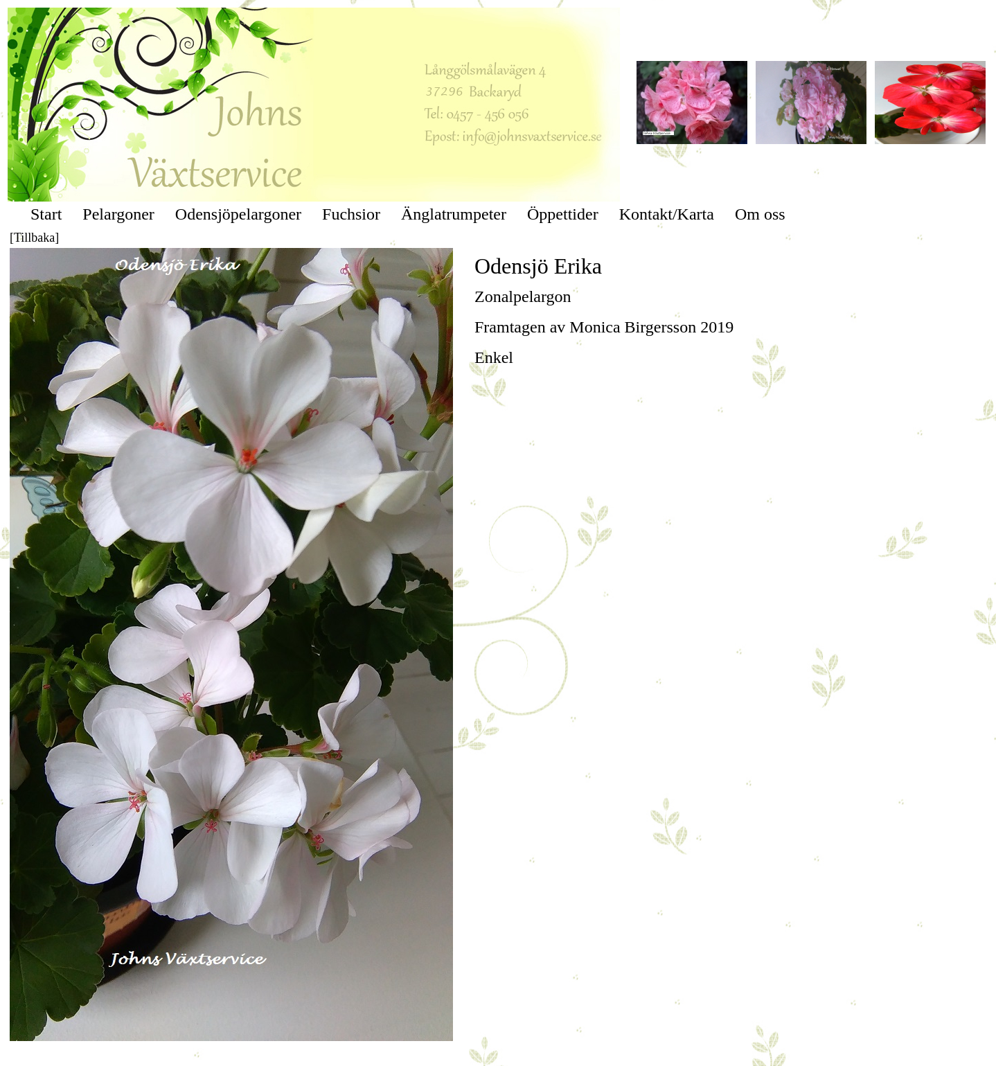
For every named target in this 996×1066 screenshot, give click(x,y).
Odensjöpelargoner (238, 214)
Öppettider (562, 214)
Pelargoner (118, 214)
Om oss (760, 214)
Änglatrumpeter (453, 214)
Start (46, 214)
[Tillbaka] (34, 238)
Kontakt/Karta (666, 214)
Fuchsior (351, 214)
